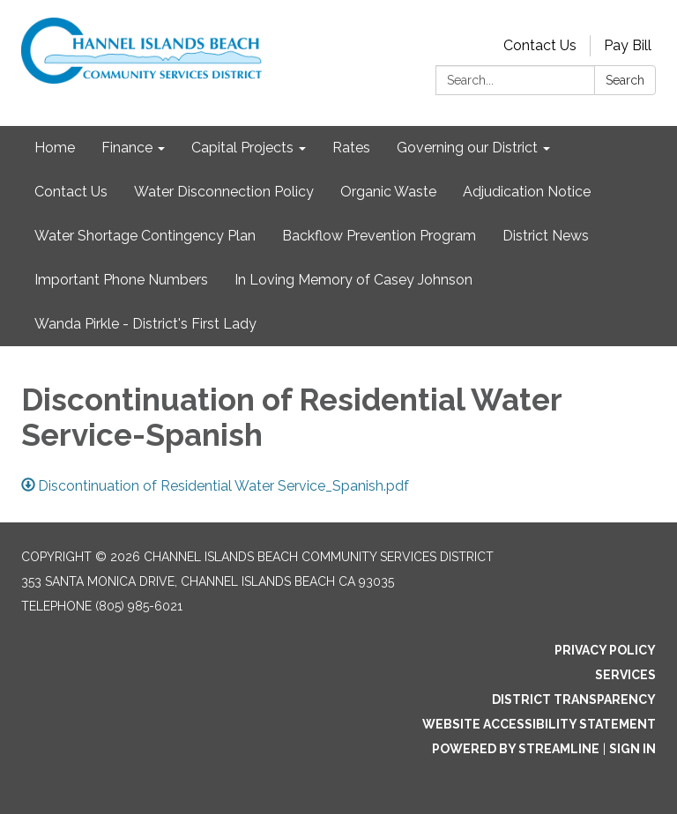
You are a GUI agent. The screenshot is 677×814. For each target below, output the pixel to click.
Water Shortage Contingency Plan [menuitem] (145, 235)
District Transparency (574, 699)
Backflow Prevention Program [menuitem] (379, 235)
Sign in (632, 749)
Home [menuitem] (54, 147)
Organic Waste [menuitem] (388, 191)
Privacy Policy (605, 650)
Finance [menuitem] (127, 147)
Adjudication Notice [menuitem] (527, 191)
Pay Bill (627, 45)
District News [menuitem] (545, 235)
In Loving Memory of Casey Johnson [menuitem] (353, 279)
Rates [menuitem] (351, 147)
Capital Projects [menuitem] (242, 147)
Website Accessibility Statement (539, 724)
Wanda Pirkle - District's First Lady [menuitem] (145, 323)
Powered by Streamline (515, 749)
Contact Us (540, 45)
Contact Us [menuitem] (71, 191)
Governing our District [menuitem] (467, 147)
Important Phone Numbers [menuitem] (121, 279)
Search (625, 80)
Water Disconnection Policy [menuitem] (224, 191)
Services (625, 675)
